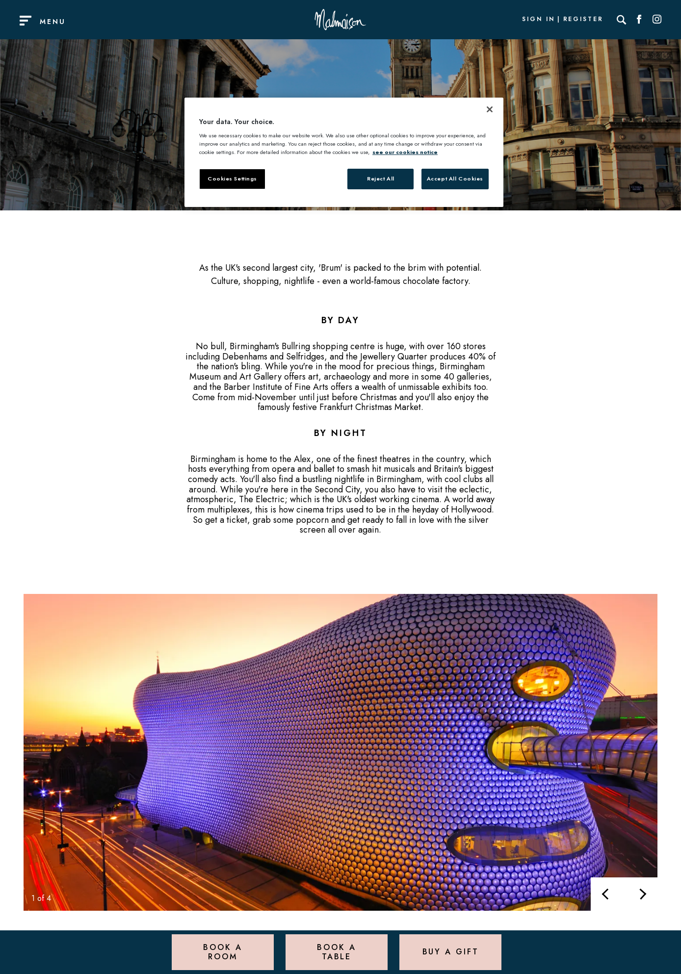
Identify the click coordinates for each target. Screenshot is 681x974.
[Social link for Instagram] (657, 19)
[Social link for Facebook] (639, 19)
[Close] (489, 109)
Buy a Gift (450, 951)
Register (583, 19)
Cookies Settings (232, 178)
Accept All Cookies (455, 178)
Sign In (538, 19)
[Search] (622, 20)
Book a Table (336, 952)
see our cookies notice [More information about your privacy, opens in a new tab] (405, 152)
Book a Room (222, 952)
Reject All (380, 178)
